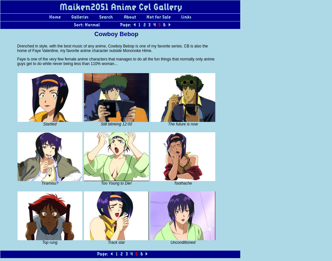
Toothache (183, 183)
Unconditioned (183, 242)
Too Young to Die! (116, 183)
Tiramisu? (49, 183)
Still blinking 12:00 (116, 124)
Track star (116, 242)
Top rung (49, 242)
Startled (49, 124)
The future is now (183, 124)
